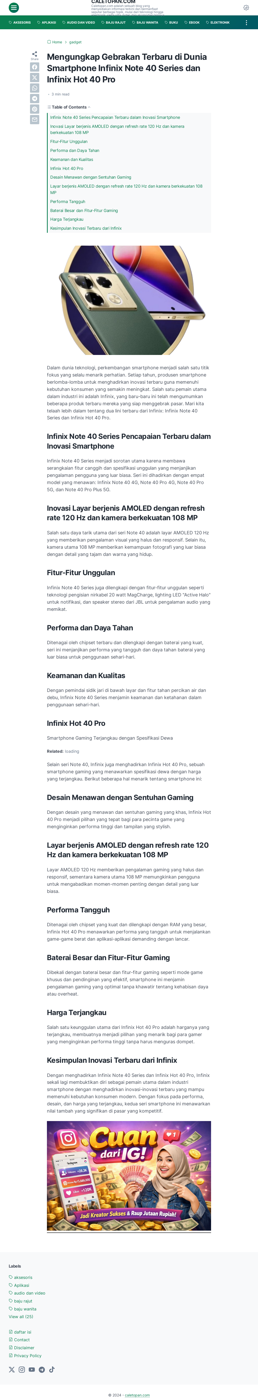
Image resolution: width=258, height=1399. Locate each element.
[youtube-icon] (32, 1370)
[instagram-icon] (22, 1370)
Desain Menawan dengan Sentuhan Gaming (91, 177)
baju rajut (20, 1301)
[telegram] (34, 98)
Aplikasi (19, 1285)
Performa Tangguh (68, 201)
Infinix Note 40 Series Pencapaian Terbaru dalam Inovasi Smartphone (115, 117)
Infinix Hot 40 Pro (67, 168)
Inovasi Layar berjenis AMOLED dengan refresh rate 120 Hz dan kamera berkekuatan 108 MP (117, 129)
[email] (34, 119)
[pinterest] (34, 109)
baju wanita (22, 1308)
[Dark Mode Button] (246, 8)
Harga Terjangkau (67, 219)
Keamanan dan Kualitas (71, 159)
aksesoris (20, 1277)
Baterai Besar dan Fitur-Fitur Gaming (84, 210)
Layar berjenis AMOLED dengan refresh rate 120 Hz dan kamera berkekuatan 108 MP (126, 189)
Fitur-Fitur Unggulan (69, 141)
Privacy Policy (25, 1355)
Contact (19, 1339)
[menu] (14, 8)
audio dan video (27, 1293)
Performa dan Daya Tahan (75, 150)
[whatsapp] (34, 88)
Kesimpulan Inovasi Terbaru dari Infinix (86, 228)
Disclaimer (21, 1347)
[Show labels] (21, 1317)
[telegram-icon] (42, 1370)
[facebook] (34, 67)
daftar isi (20, 1332)
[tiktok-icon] (52, 1370)
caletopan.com (137, 1395)
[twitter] (34, 77)
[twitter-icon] (12, 1370)
